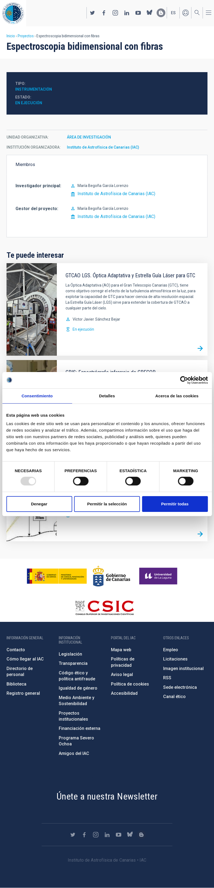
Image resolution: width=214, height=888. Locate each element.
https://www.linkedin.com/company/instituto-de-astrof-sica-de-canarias (126, 13)
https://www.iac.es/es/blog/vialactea (161, 13)
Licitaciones (175, 659)
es (173, 13)
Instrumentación (33, 89)
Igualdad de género (78, 688)
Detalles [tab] (107, 395)
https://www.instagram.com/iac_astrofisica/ (115, 13)
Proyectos (26, 36)
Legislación (70, 654)
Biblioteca (16, 684)
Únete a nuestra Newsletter (107, 796)
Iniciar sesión (185, 13)
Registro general (23, 693)
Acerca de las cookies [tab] (177, 395)
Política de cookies (130, 684)
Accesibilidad (124, 693)
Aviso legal (122, 674)
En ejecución (28, 103)
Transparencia (73, 663)
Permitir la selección (107, 504)
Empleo (170, 649)
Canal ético (174, 696)
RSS (167, 677)
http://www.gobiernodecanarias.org (111, 576)
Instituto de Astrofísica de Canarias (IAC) (103, 147)
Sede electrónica (180, 687)
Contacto (16, 649)
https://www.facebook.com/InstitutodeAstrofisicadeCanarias (104, 13)
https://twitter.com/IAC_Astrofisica (92, 13)
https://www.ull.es (159, 576)
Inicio (11, 36)
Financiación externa (79, 728)
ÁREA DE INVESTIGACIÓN (89, 137)
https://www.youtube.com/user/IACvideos (138, 13)
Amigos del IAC (74, 753)
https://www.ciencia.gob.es (57, 576)
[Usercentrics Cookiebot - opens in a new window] (184, 380)
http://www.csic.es (104, 607)
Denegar (39, 504)
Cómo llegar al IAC (25, 659)
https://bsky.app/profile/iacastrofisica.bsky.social (149, 13)
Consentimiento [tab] (37, 395)
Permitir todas (175, 504)
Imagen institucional (183, 668)
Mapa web (121, 649)
